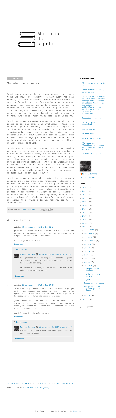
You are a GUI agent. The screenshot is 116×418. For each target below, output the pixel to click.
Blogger (76, 411)
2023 (85, 195)
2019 (85, 209)
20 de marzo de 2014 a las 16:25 (38, 285)
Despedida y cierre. (92, 118)
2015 (85, 223)
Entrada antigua (65, 384)
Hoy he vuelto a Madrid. (92, 275)
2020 (85, 205)
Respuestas (21, 250)
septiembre (90, 241)
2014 (85, 227)
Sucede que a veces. (92, 138)
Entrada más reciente (18, 384)
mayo (87, 255)
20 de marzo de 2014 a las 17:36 (55, 327)
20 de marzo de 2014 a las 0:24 (55, 254)
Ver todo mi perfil (89, 177)
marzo (87, 262)
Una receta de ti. (91, 129)
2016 (85, 220)
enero (87, 295)
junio (87, 251)
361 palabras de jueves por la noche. (92, 289)
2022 (85, 198)
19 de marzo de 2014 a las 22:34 (38, 227)
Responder (18, 244)
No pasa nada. (88, 134)
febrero (88, 266)
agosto (88, 244)
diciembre (89, 230)
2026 (85, 188)
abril (87, 258)
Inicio (43, 384)
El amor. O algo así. (92, 154)
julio (87, 248)
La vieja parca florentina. (89, 124)
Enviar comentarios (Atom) (36, 388)
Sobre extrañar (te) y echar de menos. (93, 91)
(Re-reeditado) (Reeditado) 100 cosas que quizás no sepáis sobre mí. (93, 146)
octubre (88, 237)
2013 (85, 300)
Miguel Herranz (27, 254)
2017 (85, 216)
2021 (85, 202)
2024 (85, 191)
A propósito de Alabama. (91, 270)
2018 (85, 213)
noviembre (89, 234)
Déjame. (87, 280)
